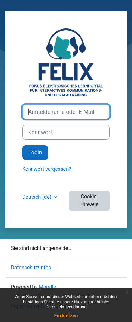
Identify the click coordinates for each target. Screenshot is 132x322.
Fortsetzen (66, 315)
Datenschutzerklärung (66, 306)
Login (35, 152)
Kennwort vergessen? (46, 169)
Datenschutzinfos (31, 267)
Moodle (47, 287)
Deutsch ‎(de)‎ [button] (37, 197)
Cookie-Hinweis (89, 200)
